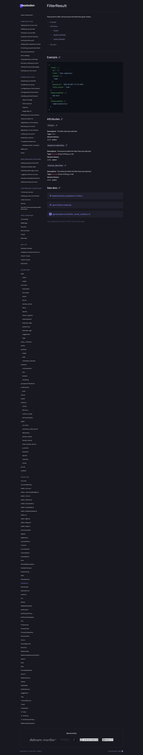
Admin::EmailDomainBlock (29, 511)
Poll (22, 621)
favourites (25, 293)
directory (25, 410)
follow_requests (27, 315)
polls (23, 357)
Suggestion (24, 693)
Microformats (25, 230)
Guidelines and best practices (30, 252)
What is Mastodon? (27, 15)
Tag (22, 697)
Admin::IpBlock (25, 519)
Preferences (25, 625)
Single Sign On (26, 111)
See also (53, 44)
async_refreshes (26, 342)
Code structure (26, 200)
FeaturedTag (25, 572)
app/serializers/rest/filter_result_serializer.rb (69, 214)
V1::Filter (23, 712)
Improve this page (78, 221)
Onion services (27, 103)
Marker (23, 602)
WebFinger (24, 223)
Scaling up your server (28, 134)
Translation (24, 708)
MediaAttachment (26, 606)
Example (53, 22)
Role (22, 663)
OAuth (23, 234)
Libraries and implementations (30, 178)
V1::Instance (25, 716)
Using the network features (29, 36)
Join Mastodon (112, 751)
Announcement (26, 530)
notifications (25, 387)
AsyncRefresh (25, 541)
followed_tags (27, 330)
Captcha (25, 107)
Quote (23, 640)
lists (23, 372)
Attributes (54, 26)
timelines (24, 364)
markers (24, 376)
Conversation (25, 549)
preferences (26, 327)
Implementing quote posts (29, 182)
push (23, 391)
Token (23, 704)
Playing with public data (28, 167)
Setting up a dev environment (30, 196)
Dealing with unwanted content (31, 44)
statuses (24, 349)
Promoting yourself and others (30, 48)
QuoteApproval (26, 644)
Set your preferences (27, 52)
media (24, 353)
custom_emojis (27, 414)
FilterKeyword (25, 579)
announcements (27, 418)
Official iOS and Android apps (30, 67)
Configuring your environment (30, 88)
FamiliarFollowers (26, 568)
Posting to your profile (28, 33)
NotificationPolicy (26, 613)
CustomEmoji (25, 553)
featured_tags (27, 323)
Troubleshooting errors (28, 141)
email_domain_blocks (29, 444)
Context (23, 545)
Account (23, 481)
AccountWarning (26, 485)
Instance (23, 594)
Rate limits (24, 263)
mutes (24, 296)
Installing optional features (29, 96)
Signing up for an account (29, 25)
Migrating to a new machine (29, 130)
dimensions (25, 433)
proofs (23, 467)
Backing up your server (28, 126)
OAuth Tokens (25, 256)
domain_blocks (27, 304)
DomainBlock (25, 557)
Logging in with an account (29, 174)
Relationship (25, 651)
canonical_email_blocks (30, 429)
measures (25, 452)
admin (23, 421)
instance (23, 402)
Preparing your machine (28, 81)
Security (23, 227)
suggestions (26, 334)
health (23, 399)
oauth (24, 277)
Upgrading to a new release (29, 122)
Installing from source (28, 85)
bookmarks (25, 289)
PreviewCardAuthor (27, 632)
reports (24, 311)
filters (24, 308)
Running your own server (28, 71)
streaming (25, 380)
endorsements (27, 319)
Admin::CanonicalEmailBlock (30, 492)
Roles (22, 153)
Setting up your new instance (30, 115)
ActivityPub (24, 219)
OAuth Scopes (25, 260)
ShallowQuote (25, 678)
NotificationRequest (27, 617)
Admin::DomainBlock (27, 507)
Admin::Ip (24, 515)
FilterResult (24, 583)
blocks (24, 300)
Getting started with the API (29, 163)
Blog (119, 751)
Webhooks (24, 149)
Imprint (39, 751)
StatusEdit (24, 685)
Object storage (27, 100)
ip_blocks (25, 448)
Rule (22, 666)
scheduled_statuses (28, 361)
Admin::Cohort (25, 496)
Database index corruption (30, 145)
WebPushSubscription (28, 723)
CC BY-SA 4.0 (32, 751)
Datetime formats (26, 248)
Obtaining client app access (30, 170)
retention (25, 459)
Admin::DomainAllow (27, 503)
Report (23, 659)
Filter (22, 575)
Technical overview (27, 192)
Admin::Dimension (26, 500)
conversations (27, 368)
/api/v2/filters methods (60, 204)
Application (24, 538)
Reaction (24, 647)
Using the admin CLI (27, 119)
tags (23, 338)
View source (23, 751)
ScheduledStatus (26, 670)
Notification (25, 610)
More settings (25, 55)
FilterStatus (24, 587)
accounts (24, 285)
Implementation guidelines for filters (65, 195)
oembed (23, 471)
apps (22, 274)
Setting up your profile (28, 29)
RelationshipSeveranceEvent (30, 655)
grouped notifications (28, 383)
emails (24, 281)
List (22, 598)
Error (22, 560)
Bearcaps (24, 238)
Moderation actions (27, 138)
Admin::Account (26, 488)
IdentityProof (25, 591)
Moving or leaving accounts (29, 63)
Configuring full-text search (29, 92)
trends (24, 406)
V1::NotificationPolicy (28, 719)
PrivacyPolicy (25, 636)
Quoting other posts (27, 40)
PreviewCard (25, 628)
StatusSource (25, 689)
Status (23, 682)
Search (23, 674)
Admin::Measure (26, 522)
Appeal (23, 534)
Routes (23, 203)
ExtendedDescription (27, 564)
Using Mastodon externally (29, 59)
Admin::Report (25, 526)
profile (23, 346)
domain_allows (27, 436)
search (23, 395)
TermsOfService (26, 700)
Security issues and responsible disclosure (31, 208)
